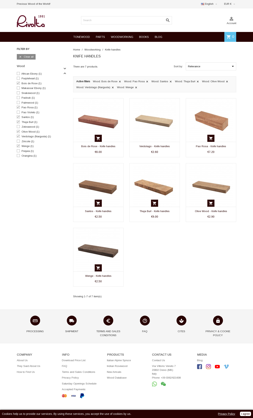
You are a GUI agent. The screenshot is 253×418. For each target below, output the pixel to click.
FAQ (64, 366)
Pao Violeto (30, 112)
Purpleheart (30, 78)
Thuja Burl (29, 122)
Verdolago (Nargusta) (36, 136)
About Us (22, 360)
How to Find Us (26, 371)
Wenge (28, 146)
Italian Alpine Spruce (119, 360)
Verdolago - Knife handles (154, 146)
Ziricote (28, 141)
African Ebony (31, 73)
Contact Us (158, 360)
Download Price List (73, 360)
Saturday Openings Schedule (79, 383)
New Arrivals (114, 371)
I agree (245, 413)
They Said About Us (28, 366)
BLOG (158, 36)
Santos (28, 117)
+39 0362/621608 (171, 377)
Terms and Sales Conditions (78, 371)
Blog (200, 360)
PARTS (100, 36)
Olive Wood (31, 131)
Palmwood (30, 102)
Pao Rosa (30, 107)
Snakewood (31, 93)
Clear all (26, 57)
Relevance (211, 66)
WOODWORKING (122, 36)
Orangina (29, 155)
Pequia (28, 151)
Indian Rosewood (117, 366)
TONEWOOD (81, 36)
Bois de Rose (32, 83)
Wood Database (116, 377)
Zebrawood (30, 126)
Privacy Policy (70, 377)
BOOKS (144, 36)
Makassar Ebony (34, 88)
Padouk (28, 97)
